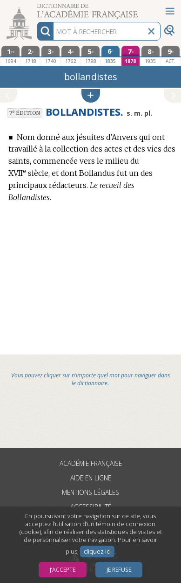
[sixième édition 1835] (110, 55)
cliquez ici (97, 551)
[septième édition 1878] (130, 56)
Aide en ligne (90, 477)
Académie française (91, 463)
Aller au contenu (36, 8)
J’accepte (62, 570)
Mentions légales (90, 492)
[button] (90, 96)
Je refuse (119, 570)
